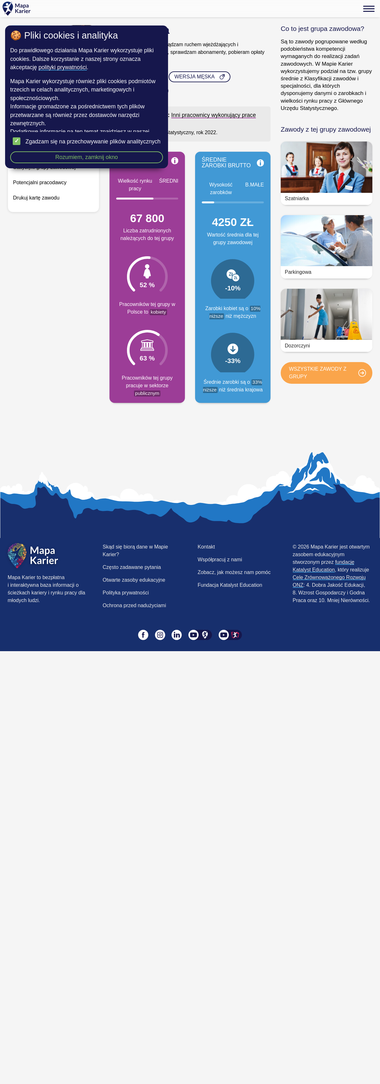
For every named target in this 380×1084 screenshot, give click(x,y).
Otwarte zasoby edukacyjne (134, 580)
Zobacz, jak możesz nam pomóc (234, 572)
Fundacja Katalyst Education (230, 585)
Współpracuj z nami (220, 559)
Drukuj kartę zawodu (36, 197)
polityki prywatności (63, 67)
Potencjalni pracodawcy (40, 182)
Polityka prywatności (126, 592)
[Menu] (368, 8)
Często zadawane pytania (132, 567)
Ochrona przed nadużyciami (134, 605)
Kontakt (206, 546)
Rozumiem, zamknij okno (86, 157)
